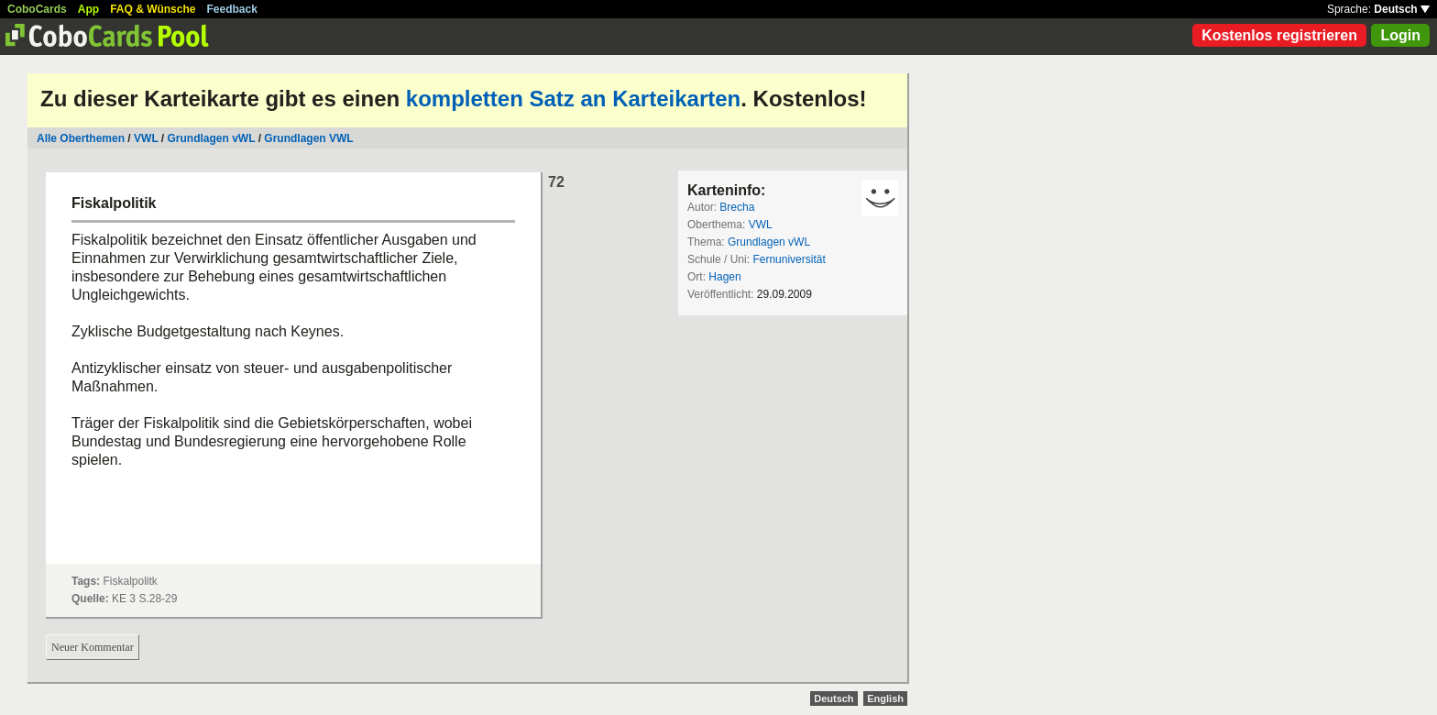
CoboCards (37, 9)
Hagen (724, 276)
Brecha (736, 207)
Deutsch (1402, 9)
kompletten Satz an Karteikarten (573, 98)
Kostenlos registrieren (1279, 35)
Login (1400, 35)
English (885, 698)
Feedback (232, 9)
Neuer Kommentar (92, 647)
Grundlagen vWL (212, 138)
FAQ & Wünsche (152, 9)
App (88, 9)
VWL (146, 138)
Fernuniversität (788, 259)
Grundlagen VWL (308, 138)
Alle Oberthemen (81, 138)
